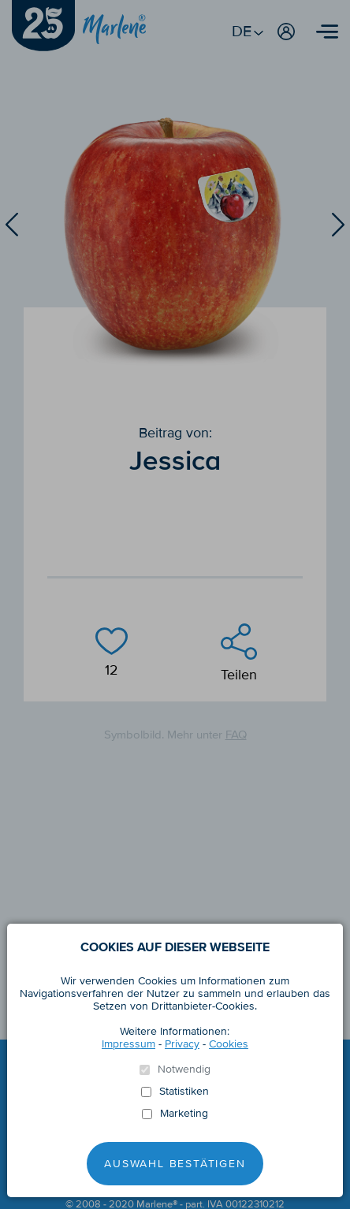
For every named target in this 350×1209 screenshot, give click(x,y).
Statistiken (184, 1091)
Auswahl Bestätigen (174, 1163)
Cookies (228, 1044)
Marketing (184, 1113)
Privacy (182, 1044)
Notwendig (184, 1069)
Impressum (128, 1044)
